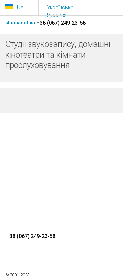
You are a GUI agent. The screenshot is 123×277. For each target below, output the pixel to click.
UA (20, 7)
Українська (60, 7)
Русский (57, 15)
